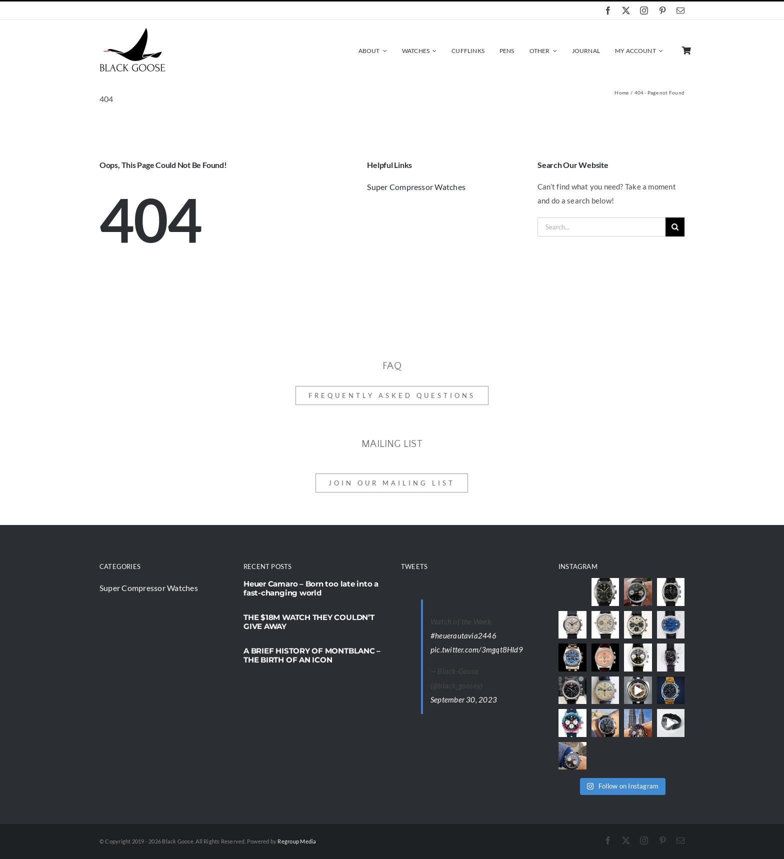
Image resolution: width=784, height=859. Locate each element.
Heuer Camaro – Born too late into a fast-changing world (311, 588)
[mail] (680, 10)
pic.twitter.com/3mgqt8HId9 (476, 649)
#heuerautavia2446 (463, 635)
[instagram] (644, 10)
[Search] (675, 227)
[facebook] (608, 10)
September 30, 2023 (463, 699)
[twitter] (626, 10)
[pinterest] (662, 10)
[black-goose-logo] (132, 31)
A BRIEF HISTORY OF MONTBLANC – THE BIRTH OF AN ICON (312, 655)
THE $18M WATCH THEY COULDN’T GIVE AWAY (309, 621)
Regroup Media (297, 841)
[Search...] (602, 227)
